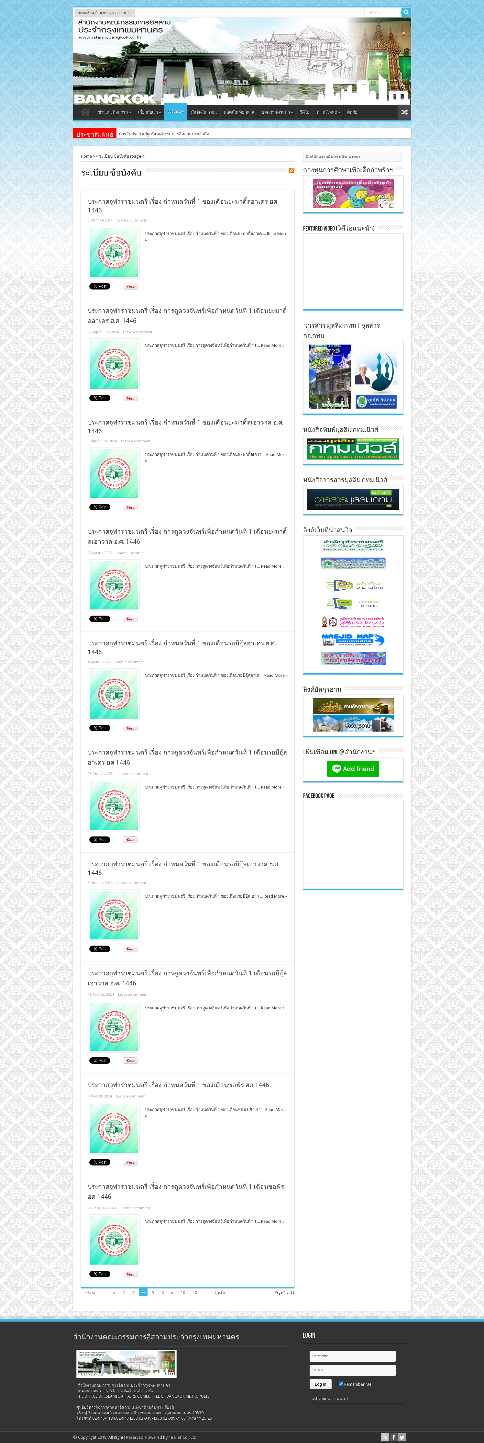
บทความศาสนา (277, 112)
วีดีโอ (305, 112)
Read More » (272, 345)
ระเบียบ (175, 111)
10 (183, 1292)
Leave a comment (131, 220)
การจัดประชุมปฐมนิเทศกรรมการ (149, 133)
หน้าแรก (85, 113)
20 (194, 1292)
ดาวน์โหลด (328, 112)
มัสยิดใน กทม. (204, 112)
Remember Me (355, 1384)
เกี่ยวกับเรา (149, 112)
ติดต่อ (352, 112)
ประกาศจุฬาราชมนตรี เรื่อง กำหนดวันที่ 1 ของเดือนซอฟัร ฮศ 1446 (178, 1085)
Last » (220, 1292)
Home (86, 156)
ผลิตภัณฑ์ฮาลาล (239, 112)
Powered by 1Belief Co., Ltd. (171, 1437)
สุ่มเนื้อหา (404, 112)
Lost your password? (329, 1398)
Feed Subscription (291, 170)
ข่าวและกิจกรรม (114, 112)
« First (89, 1292)
